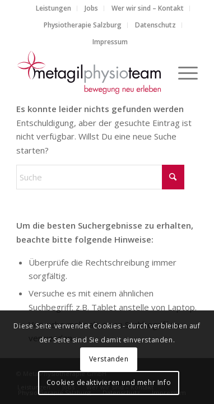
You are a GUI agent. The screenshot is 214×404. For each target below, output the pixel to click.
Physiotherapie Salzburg (83, 25)
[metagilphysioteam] (89, 72)
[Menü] (182, 72)
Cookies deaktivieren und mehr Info (108, 382)
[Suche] (100, 177)
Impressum (110, 42)
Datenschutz (155, 25)
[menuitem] (53, 8)
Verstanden (109, 359)
